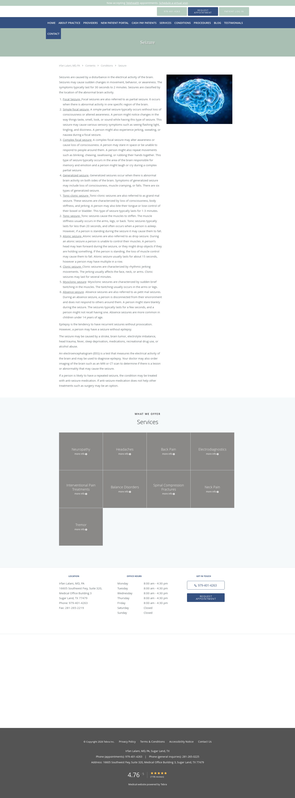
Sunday (146, 612)
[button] (203, 11)
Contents (90, 65)
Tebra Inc (109, 741)
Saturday (146, 607)
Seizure (122, 65)
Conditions (107, 65)
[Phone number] (206, 585)
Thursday (146, 598)
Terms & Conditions (152, 741)
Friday (146, 602)
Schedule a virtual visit (173, 3)
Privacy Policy (127, 741)
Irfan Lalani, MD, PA (70, 65)
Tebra (164, 784)
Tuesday (146, 588)
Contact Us (205, 741)
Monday (146, 583)
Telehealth (132, 3)
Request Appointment (206, 597)
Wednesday (146, 593)
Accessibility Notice (181, 741)
